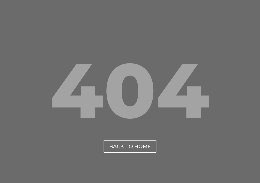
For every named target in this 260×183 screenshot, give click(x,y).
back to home (130, 146)
